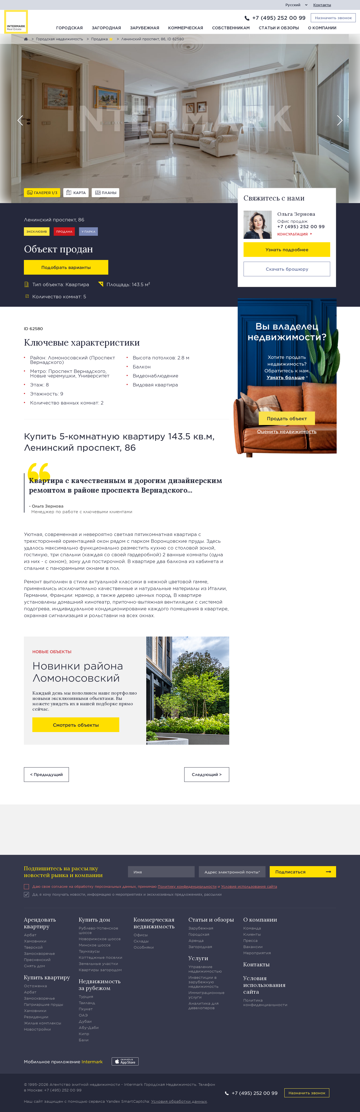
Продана (64, 231)
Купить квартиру (47, 977)
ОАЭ (83, 1015)
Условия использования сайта (249, 886)
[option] (180, 118)
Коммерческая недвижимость (154, 923)
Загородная (106, 28)
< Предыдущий (46, 774)
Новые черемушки (52, 375)
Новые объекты (51, 651)
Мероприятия (257, 953)
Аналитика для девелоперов (203, 1005)
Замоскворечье (39, 953)
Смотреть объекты (76, 725)
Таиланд (87, 1002)
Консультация (292, 234)
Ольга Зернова (296, 214)
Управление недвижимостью (205, 968)
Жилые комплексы (42, 1023)
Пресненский (37, 959)
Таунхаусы (89, 951)
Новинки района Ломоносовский (77, 672)
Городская (69, 28)
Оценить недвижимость (287, 431)
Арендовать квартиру (40, 923)
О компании (322, 28)
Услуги (198, 958)
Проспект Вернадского (76, 371)
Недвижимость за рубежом (100, 984)
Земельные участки (98, 963)
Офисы (141, 935)
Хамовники (35, 941)
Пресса (250, 940)
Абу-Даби (89, 1027)
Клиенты (252, 934)
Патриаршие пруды (43, 1004)
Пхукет (86, 1009)
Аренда (196, 940)
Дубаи (85, 1021)
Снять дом (34, 966)
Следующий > (207, 774)
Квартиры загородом (100, 970)
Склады (141, 941)
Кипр (84, 1033)
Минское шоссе (95, 945)
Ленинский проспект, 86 (54, 219)
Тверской (33, 947)
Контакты (322, 5)
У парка (88, 231)
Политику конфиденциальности (187, 886)
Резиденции (36, 1017)
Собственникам (231, 28)
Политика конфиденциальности (265, 1002)
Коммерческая (185, 28)
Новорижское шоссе (100, 939)
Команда (252, 928)
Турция (86, 996)
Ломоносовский (68, 357)
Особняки (144, 947)
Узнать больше (286, 377)
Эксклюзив (36, 231)
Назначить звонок (307, 1092)
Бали (84, 1040)
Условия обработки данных (179, 1101)
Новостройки (37, 1029)
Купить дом (94, 919)
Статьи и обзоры (279, 28)
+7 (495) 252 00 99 (278, 18)
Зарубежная (144, 28)
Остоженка (35, 986)
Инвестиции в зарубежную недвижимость (203, 982)
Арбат (30, 935)
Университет (93, 375)
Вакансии (253, 946)
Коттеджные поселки (100, 957)
